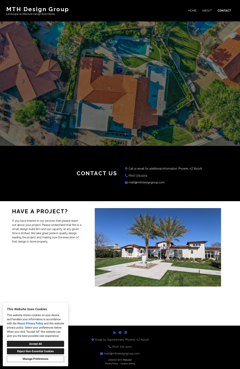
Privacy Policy (111, 363)
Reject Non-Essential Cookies (35, 351)
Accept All (35, 343)
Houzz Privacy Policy (30, 323)
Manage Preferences (35, 359)
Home (192, 10)
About (207, 10)
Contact (224, 10)
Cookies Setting (128, 363)
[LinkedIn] (125, 332)
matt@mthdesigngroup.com (147, 182)
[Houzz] (114, 332)
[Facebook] (120, 332)
